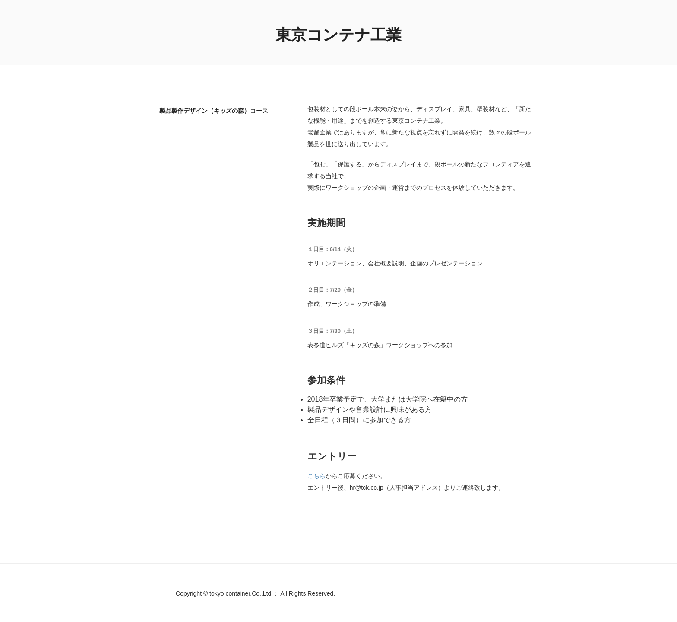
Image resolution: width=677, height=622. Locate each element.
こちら (316, 475)
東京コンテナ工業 (338, 35)
